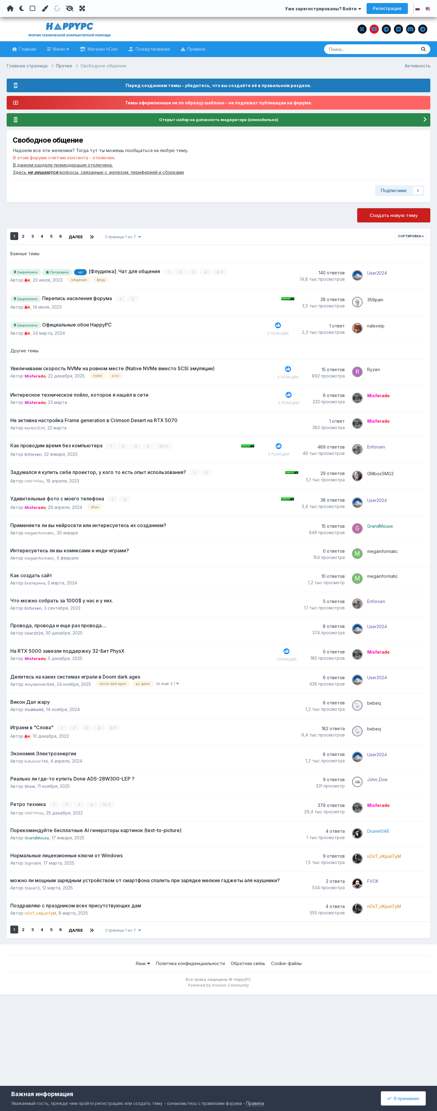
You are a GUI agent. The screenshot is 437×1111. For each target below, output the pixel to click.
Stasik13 (32, 974)
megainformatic (40, 562)
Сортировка (411, 236)
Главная (27, 49)
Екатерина (36, 621)
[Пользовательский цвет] (44, 8)
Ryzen (379, 376)
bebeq (380, 758)
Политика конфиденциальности (190, 1055)
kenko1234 (35, 445)
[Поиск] (358, 49)
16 (92, 879)
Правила (195, 49)
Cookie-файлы (286, 1055)
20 (149, 467)
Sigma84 (33, 945)
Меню (60, 49)
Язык (143, 1055)
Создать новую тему (394, 215)
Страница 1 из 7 (123, 236)
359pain (381, 299)
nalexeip (382, 329)
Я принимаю (403, 1098)
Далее (76, 236)
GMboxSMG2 (386, 493)
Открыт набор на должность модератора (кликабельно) (218, 120)
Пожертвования (152, 49)
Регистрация (387, 8)
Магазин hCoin (102, 49)
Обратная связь (248, 1055)
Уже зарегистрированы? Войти (323, 8)
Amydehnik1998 (40, 739)
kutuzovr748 (37, 827)
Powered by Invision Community (218, 1077)
